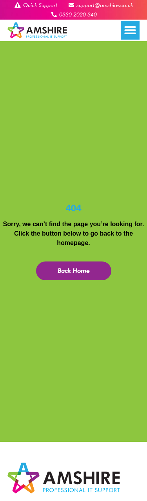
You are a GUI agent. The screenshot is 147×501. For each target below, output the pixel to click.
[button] (130, 30)
